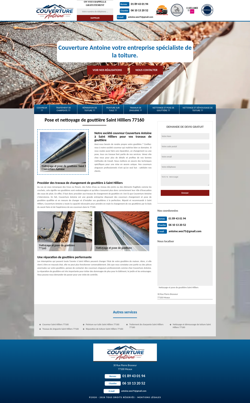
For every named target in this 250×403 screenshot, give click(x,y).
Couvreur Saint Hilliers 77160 (55, 324)
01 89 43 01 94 (134, 4)
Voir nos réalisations (107, 70)
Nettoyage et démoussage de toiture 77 (198, 109)
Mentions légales (149, 397)
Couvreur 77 (42, 109)
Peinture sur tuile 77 (113, 109)
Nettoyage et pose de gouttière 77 (163, 109)
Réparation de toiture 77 (89, 109)
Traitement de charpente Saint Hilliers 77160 (146, 326)
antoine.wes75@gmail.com (135, 17)
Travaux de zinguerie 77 (135, 109)
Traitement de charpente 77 (63, 109)
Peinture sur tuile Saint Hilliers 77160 (102, 324)
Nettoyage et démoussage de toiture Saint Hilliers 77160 (192, 326)
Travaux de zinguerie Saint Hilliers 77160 (60, 329)
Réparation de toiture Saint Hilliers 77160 (104, 329)
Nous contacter (146, 70)
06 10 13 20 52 (134, 10)
